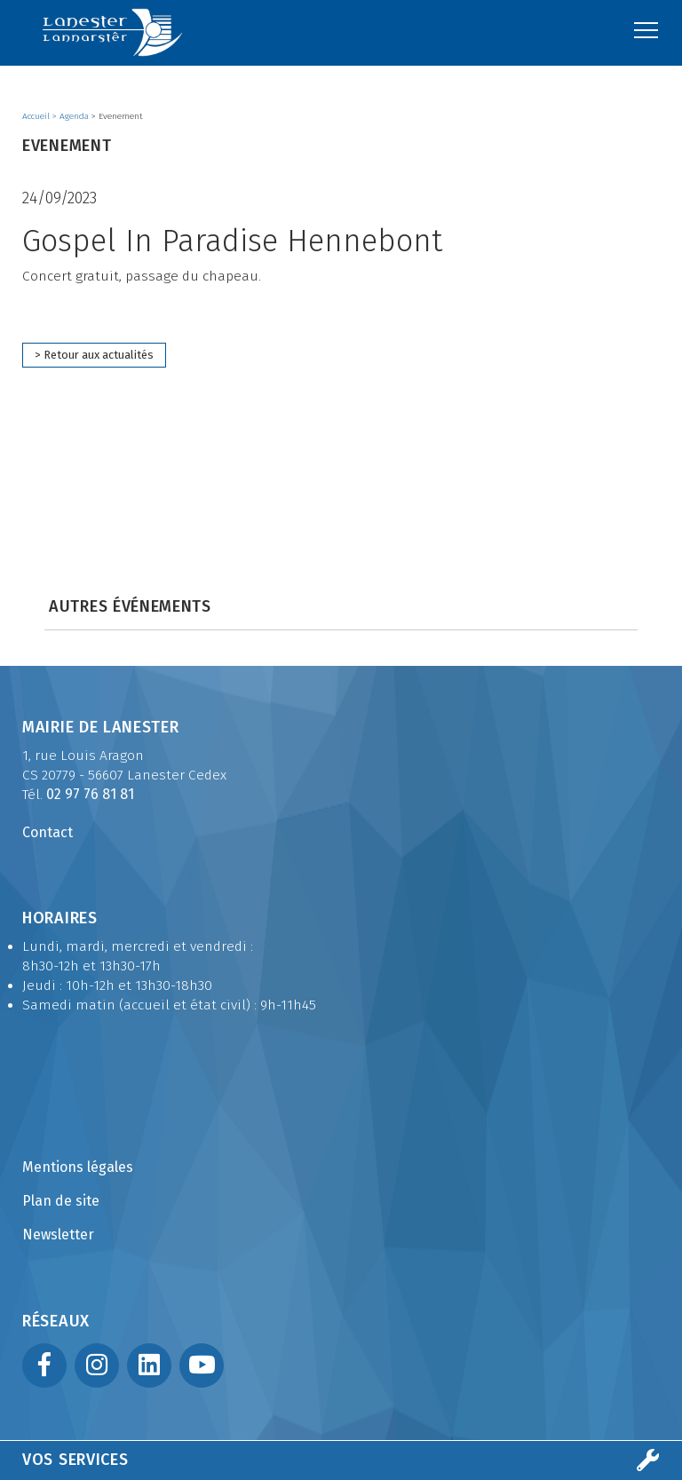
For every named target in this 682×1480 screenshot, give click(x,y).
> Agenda (71, 116)
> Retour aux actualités (94, 354)
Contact (47, 832)
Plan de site (60, 1200)
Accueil (37, 116)
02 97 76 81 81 (90, 794)
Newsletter (58, 1234)
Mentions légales (77, 1167)
